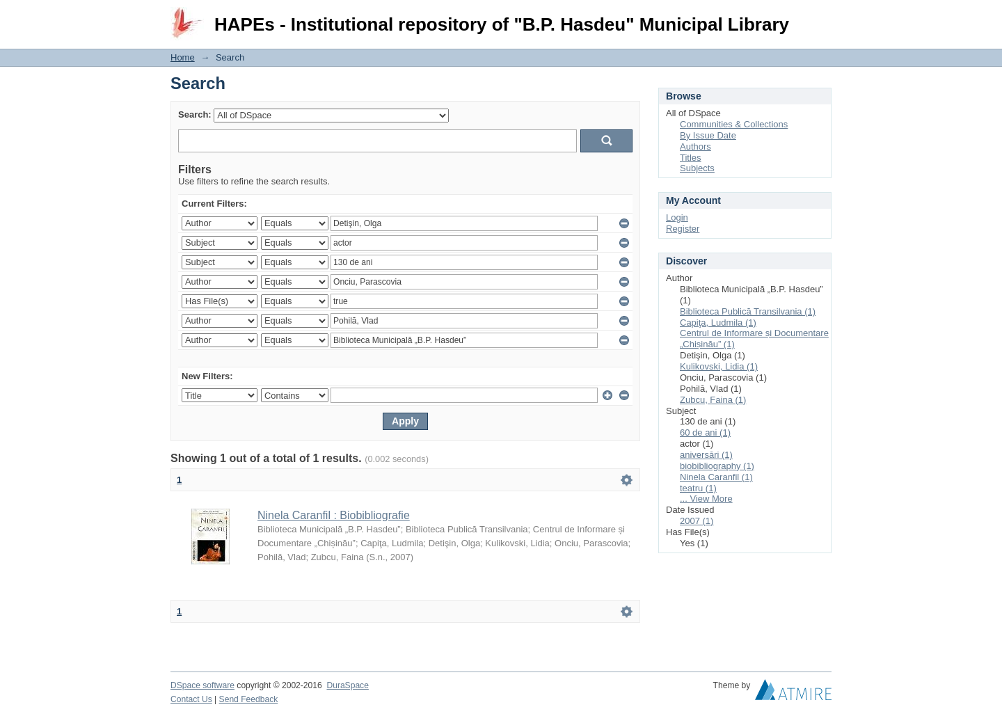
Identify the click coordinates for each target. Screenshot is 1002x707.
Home (182, 57)
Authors (695, 146)
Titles (690, 157)
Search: (195, 114)
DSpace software (202, 685)
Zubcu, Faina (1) (713, 400)
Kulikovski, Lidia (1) (719, 366)
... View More (706, 498)
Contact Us (191, 699)
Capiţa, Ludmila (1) (718, 322)
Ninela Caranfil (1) (716, 477)
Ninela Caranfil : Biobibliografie (333, 515)
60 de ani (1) (705, 432)
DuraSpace (347, 685)
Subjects (697, 168)
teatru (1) (698, 488)
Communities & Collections (734, 124)
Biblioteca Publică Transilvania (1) (748, 311)
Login (820, 17)
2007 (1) (696, 521)
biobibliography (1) (717, 466)
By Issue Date (708, 135)
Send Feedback (248, 699)
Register (682, 228)
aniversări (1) (706, 455)
